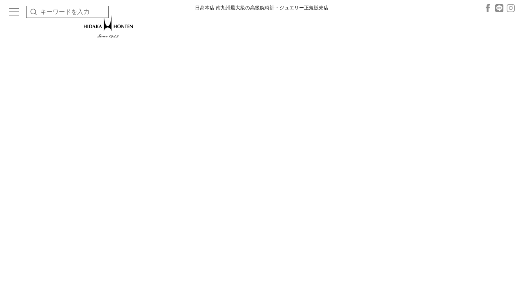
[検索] (33, 12)
